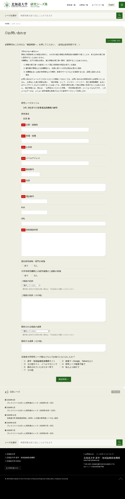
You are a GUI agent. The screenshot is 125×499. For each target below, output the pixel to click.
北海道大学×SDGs (13, 474)
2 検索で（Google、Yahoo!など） (77, 374)
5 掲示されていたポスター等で (37, 380)
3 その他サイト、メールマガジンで (39, 377)
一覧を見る (115, 405)
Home (7, 24)
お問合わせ (89, 467)
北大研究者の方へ (13, 481)
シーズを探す (11, 15)
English (111, 5)
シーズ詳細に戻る (113, 41)
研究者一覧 (71, 5)
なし (34, 272)
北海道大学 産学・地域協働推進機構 (20, 471)
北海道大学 (10, 467)
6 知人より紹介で (69, 380)
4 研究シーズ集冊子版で (72, 377)
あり (25, 272)
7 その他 (27, 383)
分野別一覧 (83, 5)
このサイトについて (106, 467)
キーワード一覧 (98, 5)
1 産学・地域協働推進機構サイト (38, 374)
